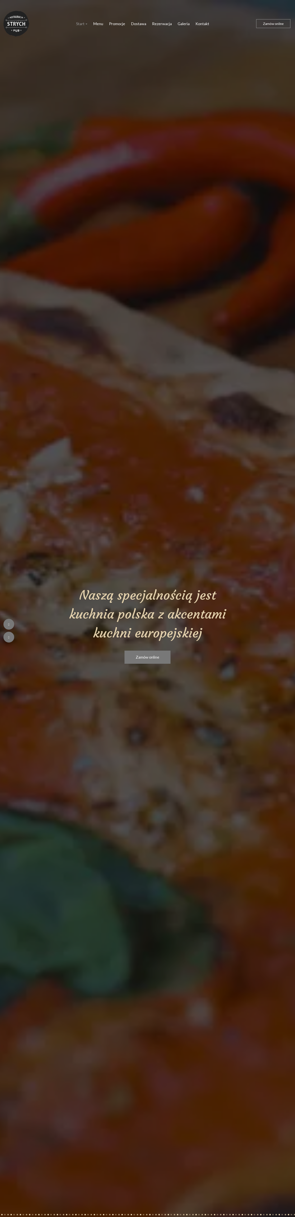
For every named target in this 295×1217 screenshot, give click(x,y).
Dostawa (138, 23)
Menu (98, 23)
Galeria (184, 23)
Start (81, 23)
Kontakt (202, 23)
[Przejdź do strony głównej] (16, 24)
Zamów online (273, 23)
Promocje (117, 23)
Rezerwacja (162, 23)
